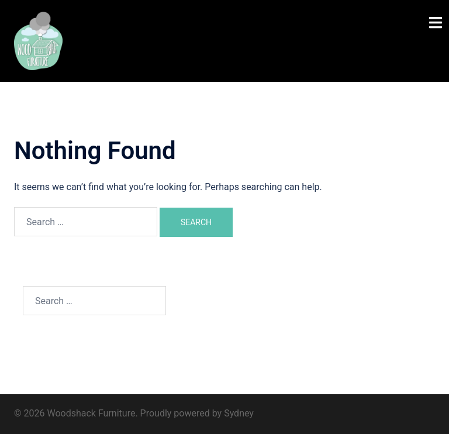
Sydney (239, 413)
